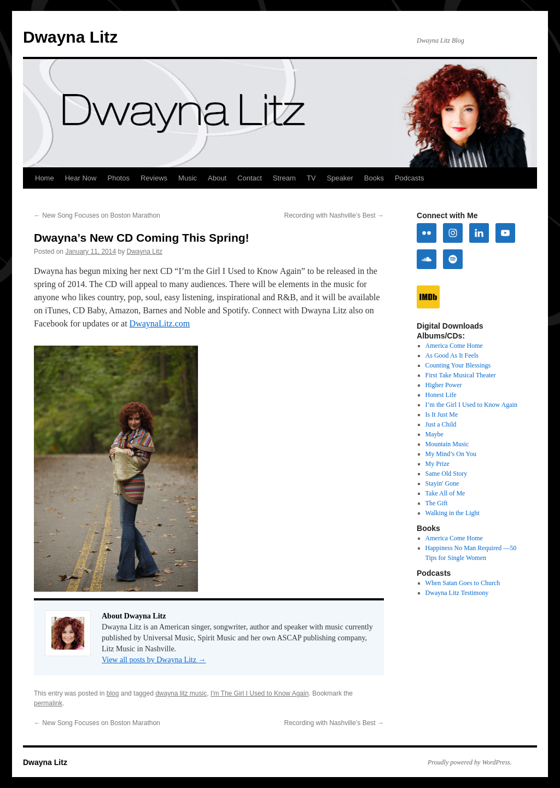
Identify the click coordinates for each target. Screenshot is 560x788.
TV (311, 178)
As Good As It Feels (452, 355)
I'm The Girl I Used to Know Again (259, 693)
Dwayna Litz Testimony (457, 593)
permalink (48, 703)
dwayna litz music (181, 693)
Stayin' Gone (442, 483)
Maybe (434, 434)
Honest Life (441, 395)
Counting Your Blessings (458, 365)
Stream (284, 178)
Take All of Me (445, 493)
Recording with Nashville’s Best (334, 215)
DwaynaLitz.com (160, 323)
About (217, 178)
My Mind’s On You (450, 454)
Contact (249, 178)
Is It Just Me (441, 414)
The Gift (436, 503)
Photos (118, 178)
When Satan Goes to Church (462, 583)
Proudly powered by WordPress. (470, 762)
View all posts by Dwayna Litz (154, 660)
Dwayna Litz (70, 37)
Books (374, 178)
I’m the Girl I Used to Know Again (471, 404)
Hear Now (81, 178)
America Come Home (454, 345)
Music (187, 178)
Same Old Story (446, 473)
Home (44, 178)
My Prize (437, 464)
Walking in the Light (452, 513)
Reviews (154, 178)
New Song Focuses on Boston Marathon (97, 215)
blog (113, 693)
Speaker (339, 178)
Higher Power (443, 385)
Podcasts (409, 178)
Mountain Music (447, 444)
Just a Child (441, 424)
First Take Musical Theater (460, 375)
